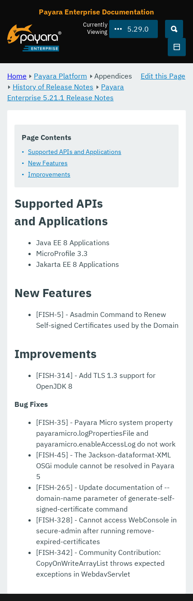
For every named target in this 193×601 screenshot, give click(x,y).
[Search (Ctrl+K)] (174, 29)
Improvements (49, 174)
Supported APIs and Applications (74, 152)
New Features (48, 163)
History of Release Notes (53, 86)
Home (17, 75)
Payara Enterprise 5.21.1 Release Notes (65, 92)
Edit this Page (163, 75)
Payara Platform (60, 75)
